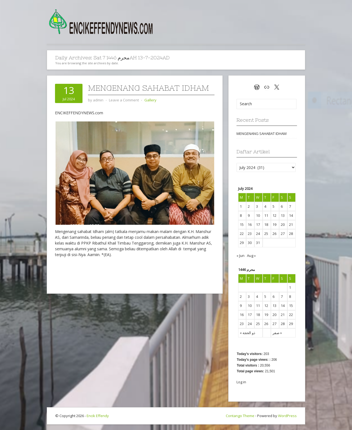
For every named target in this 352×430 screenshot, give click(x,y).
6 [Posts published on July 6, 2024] (282, 206)
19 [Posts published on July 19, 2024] (274, 224)
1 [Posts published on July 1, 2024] (241, 206)
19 (266, 314)
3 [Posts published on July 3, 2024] (257, 206)
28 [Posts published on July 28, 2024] (291, 233)
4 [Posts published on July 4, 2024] (265, 206)
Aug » (251, 255)
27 (274, 323)
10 (250, 305)
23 (242, 323)
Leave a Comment (124, 100)
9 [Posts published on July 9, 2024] (249, 215)
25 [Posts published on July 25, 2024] (266, 233)
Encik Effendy (98, 415)
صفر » (277, 332)
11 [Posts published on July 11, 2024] (266, 215)
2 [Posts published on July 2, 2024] (249, 206)
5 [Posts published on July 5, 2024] (273, 206)
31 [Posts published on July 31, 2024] (258, 242)
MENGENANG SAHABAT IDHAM (148, 88)
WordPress (287, 415)
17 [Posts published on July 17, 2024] (258, 224)
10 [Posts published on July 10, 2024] (258, 215)
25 (258, 323)
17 (250, 314)
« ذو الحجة (247, 332)
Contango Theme (240, 415)
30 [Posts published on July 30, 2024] (250, 242)
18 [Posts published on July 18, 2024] (266, 224)
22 (291, 314)
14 (283, 305)
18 (258, 314)
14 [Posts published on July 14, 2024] (291, 215)
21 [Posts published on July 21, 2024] (291, 224)
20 (274, 314)
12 (266, 305)
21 (283, 314)
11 (258, 305)
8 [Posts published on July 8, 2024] (241, 215)
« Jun (240, 255)
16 (242, 314)
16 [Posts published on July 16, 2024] (250, 224)
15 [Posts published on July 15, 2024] (242, 224)
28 (283, 323)
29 (291, 323)
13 (274, 305)
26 (266, 323)
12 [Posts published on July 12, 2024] (274, 215)
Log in (241, 381)
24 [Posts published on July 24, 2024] (258, 233)
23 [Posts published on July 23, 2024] (250, 233)
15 (291, 305)
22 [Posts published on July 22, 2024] (242, 233)
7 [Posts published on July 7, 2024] (290, 206)
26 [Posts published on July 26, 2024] (274, 233)
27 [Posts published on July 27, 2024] (283, 233)
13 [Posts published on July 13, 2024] (283, 215)
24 (250, 323)
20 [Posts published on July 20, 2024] (283, 224)
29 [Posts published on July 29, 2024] (242, 242)
